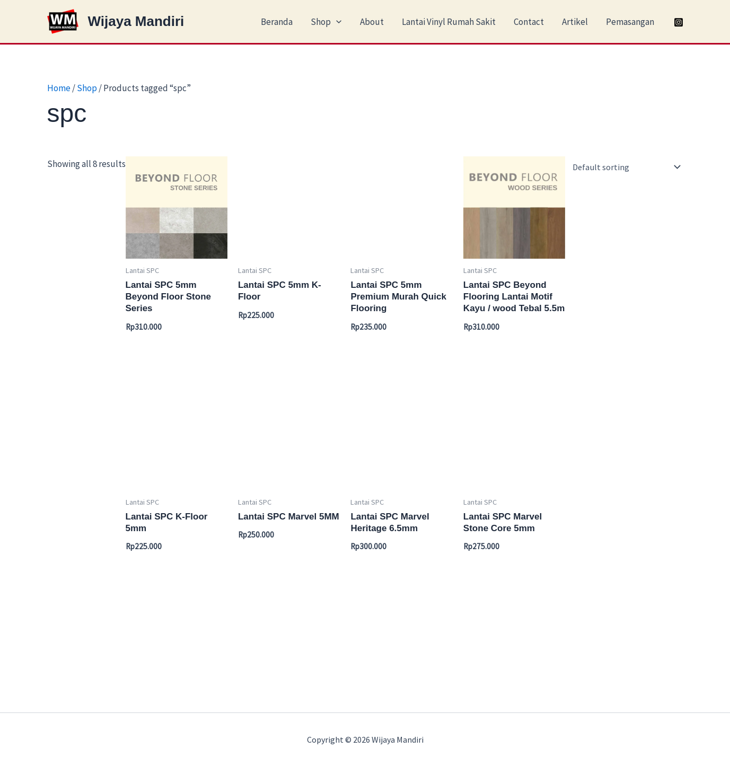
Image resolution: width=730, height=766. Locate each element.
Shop (326, 22)
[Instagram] (678, 22)
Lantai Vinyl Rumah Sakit (449, 22)
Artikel (575, 22)
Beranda (277, 22)
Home (59, 88)
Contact (529, 22)
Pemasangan (630, 22)
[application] (336, 22)
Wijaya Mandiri (136, 21)
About (372, 22)
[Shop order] (626, 167)
